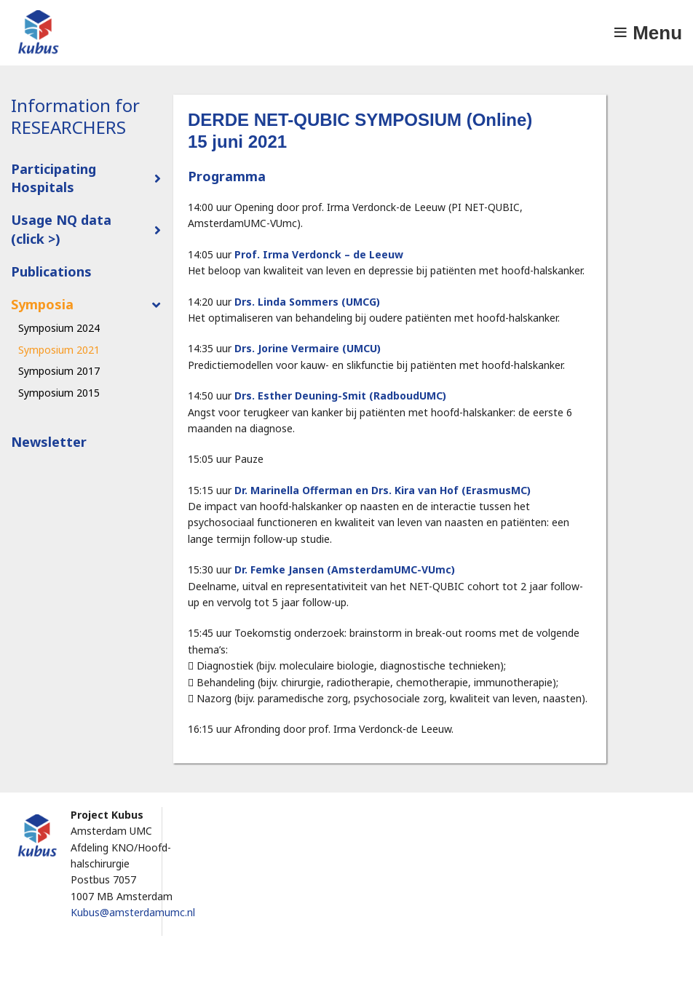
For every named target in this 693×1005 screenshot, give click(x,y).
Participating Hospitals (53, 178)
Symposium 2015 (59, 393)
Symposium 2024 (59, 328)
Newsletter (49, 441)
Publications (51, 271)
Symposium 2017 (59, 371)
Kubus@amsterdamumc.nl (133, 912)
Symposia (42, 304)
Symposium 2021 (59, 350)
